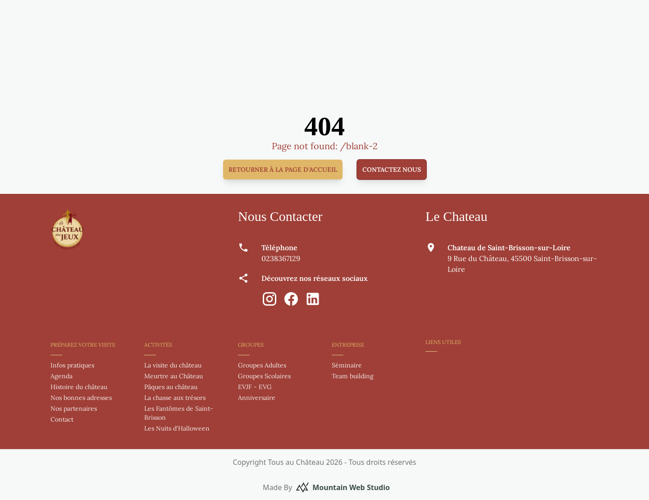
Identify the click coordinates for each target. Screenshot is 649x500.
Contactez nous (391, 169)
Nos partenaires (73, 408)
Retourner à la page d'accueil (283, 169)
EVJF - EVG (255, 387)
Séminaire (347, 365)
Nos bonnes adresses (81, 398)
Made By (326, 487)
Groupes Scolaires (264, 376)
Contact (61, 419)
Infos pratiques (72, 365)
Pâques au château (170, 387)
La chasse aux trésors (175, 398)
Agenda (61, 376)
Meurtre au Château (173, 376)
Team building (353, 376)
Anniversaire (256, 398)
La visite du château (172, 365)
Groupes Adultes (262, 365)
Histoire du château (78, 387)
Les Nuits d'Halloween (177, 428)
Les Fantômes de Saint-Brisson (178, 413)
